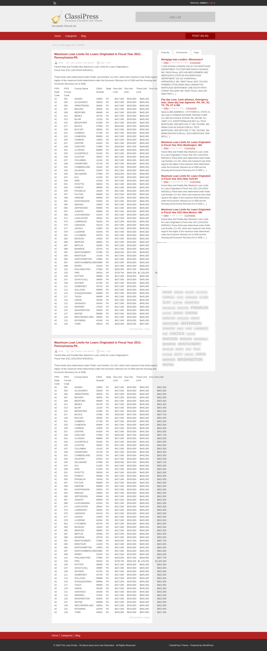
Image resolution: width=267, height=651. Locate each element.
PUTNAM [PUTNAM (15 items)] (167, 354)
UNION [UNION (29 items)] (201, 354)
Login (211, 3)
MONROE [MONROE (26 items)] (169, 344)
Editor (61, 63)
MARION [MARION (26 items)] (186, 339)
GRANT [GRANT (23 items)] (178, 313)
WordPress (208, 645)
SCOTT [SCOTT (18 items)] (178, 354)
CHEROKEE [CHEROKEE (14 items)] (191, 297)
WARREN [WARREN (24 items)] (169, 359)
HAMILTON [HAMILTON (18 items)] (169, 318)
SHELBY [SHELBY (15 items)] (189, 354)
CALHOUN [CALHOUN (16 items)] (201, 292)
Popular (165, 52)
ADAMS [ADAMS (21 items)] (167, 292)
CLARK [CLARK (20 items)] (204, 297)
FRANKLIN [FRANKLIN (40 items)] (199, 308)
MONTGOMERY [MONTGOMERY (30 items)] (189, 344)
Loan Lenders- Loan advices (82, 63)
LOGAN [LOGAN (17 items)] (191, 334)
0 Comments (195, 63)
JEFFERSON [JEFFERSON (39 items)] (191, 323)
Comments (181, 52)
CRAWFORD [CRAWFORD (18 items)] (192, 302)
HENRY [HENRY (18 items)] (195, 318)
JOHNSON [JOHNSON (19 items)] (169, 328)
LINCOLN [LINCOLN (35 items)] (177, 333)
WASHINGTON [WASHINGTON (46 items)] (190, 359)
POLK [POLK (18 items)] (197, 349)
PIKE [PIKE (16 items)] (188, 349)
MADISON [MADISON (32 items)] (170, 339)
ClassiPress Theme (178, 645)
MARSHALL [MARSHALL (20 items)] (201, 339)
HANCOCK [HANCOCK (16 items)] (183, 318)
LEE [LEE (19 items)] (165, 333)
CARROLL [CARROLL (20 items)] (169, 297)
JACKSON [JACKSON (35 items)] (170, 323)
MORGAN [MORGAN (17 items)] (168, 349)
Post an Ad (200, 35)
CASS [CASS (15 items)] (180, 297)
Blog (83, 36)
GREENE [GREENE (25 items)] (191, 313)
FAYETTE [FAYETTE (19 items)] (183, 308)
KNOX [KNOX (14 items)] (180, 328)
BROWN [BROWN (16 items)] (179, 292)
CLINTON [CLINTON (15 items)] (177, 303)
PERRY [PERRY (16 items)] (179, 349)
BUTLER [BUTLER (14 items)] (190, 292)
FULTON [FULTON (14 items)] (167, 313)
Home (57, 36)
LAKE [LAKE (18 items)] (189, 328)
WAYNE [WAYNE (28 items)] (168, 364)
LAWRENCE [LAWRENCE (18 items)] (201, 328)
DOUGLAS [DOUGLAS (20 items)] (169, 308)
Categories (71, 36)
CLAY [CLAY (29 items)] (166, 302)
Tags (196, 52)
